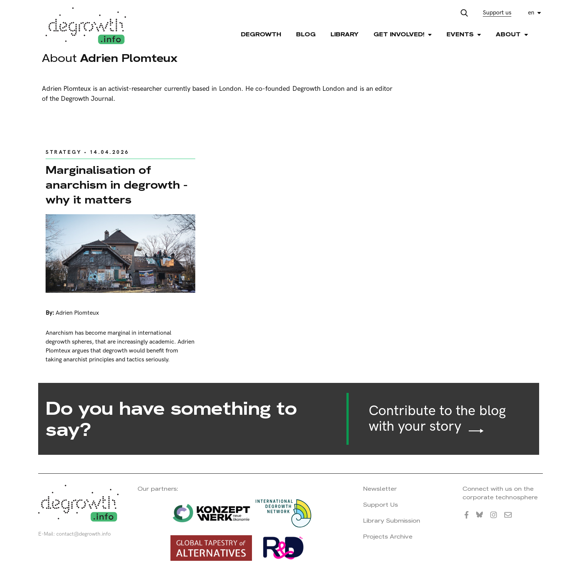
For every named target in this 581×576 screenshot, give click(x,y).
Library (345, 34)
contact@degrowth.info (83, 534)
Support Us (380, 505)
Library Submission (391, 520)
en (531, 12)
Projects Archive (387, 536)
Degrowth (261, 34)
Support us (497, 12)
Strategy (64, 152)
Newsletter (380, 489)
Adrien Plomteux (77, 313)
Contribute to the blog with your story (437, 418)
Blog (306, 34)
